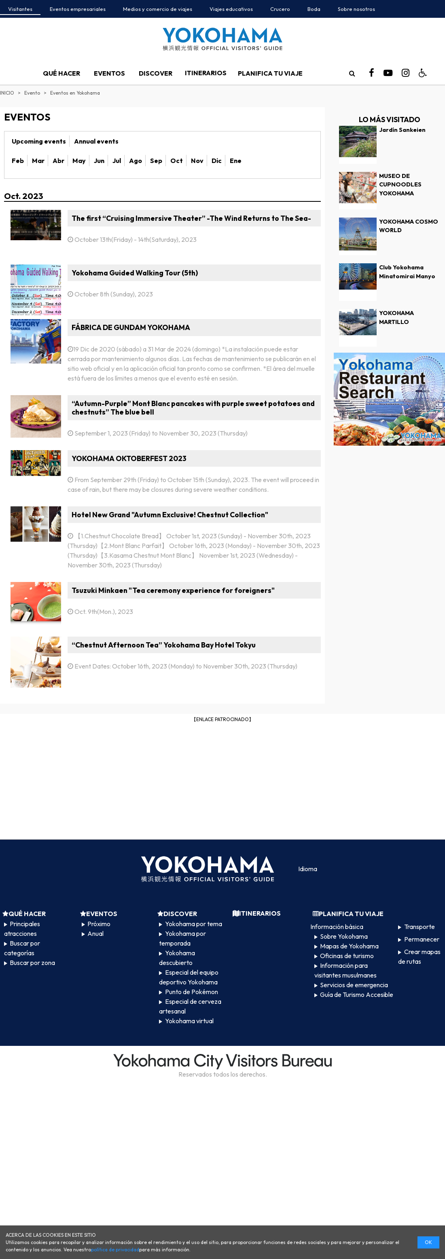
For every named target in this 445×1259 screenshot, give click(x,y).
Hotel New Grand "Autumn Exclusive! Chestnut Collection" (170, 514)
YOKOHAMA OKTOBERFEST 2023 (129, 458)
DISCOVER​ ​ (156, 73)
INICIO (7, 93)
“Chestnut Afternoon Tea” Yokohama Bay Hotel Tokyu (164, 645)
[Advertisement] (222, 780)
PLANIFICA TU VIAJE (270, 73)
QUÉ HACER (61, 73)
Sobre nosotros (356, 9)
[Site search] (352, 73)
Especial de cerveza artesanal (190, 1006)
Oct (176, 161)
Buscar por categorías (22, 948)
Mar (38, 161)
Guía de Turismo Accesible (356, 994)
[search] (352, 73)
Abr (58, 161)
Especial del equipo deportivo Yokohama (188, 977)
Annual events (96, 141)
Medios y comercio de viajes (157, 9)
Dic (217, 161)
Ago (135, 161)
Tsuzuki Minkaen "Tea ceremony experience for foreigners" (173, 590)
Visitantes (20, 9)
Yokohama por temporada (182, 938)
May (79, 161)
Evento (32, 93)
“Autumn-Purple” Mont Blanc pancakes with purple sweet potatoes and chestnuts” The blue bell (193, 408)
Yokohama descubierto (177, 958)
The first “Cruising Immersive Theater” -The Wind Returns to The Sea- (191, 218)
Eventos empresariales (78, 9)
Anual (95, 933)
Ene (236, 161)
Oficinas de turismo (347, 956)
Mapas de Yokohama (349, 946)
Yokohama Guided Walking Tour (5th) (135, 272)
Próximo (98, 924)
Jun (99, 161)
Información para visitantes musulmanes (345, 970)
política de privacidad (115, 1249)
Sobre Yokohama (344, 936)
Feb (18, 161)
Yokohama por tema (193, 924)
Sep (156, 161)
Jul (116, 161)
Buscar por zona (32, 963)
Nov (197, 161)
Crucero (280, 9)
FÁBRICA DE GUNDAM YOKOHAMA (131, 327)
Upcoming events (39, 141)
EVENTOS (109, 73)
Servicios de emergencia (354, 985)
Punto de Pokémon (191, 992)
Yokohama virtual (189, 1021)
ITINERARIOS (206, 73)
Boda (313, 9)
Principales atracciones (22, 928)
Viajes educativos (231, 9)
